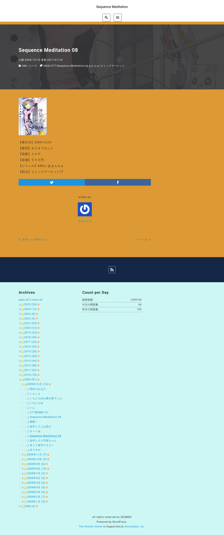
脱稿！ (34, 421)
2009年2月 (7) (36, 496)
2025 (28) (30, 304)
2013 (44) (30, 360)
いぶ (32, 407)
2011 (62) (30, 370)
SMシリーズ (29, 65)
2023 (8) (29, 313)
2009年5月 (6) (36, 482)
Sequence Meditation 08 (45, 435)
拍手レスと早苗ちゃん (43, 440)
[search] (106, 18)
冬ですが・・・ (39, 449)
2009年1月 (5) (36, 501)
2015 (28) (30, 351)
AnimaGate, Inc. (134, 526)
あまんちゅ (92, 65)
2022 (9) (29, 318)
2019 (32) (30, 332)
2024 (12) (30, 309)
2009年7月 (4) (36, 473)
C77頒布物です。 (40, 412)
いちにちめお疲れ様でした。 (47, 398)
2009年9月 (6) (36, 464)
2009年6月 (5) (36, 478)
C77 (53, 65)
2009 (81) (30, 379)
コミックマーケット (112, 65)
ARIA (46, 65)
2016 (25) (30, 346)
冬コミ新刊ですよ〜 (42, 445)
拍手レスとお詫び (40, 426)
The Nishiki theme (91, 526)
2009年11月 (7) (37, 454)
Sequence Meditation (71, 65)
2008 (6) (29, 506)
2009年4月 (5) (36, 487)
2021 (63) (30, 323)
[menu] (118, 18)
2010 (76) (30, 374)
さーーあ (35, 431)
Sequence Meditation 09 (45, 417)
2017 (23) (30, 341)
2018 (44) (30, 337)
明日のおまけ (38, 389)
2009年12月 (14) (37, 384)
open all (24, 299)
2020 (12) (30, 327)
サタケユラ (84, 221)
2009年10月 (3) (37, 459)
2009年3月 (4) (36, 492)
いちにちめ (36, 403)
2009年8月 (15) (37, 468)
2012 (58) (30, 365)
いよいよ (35, 393)
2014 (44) (30, 356)
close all (36, 299)
